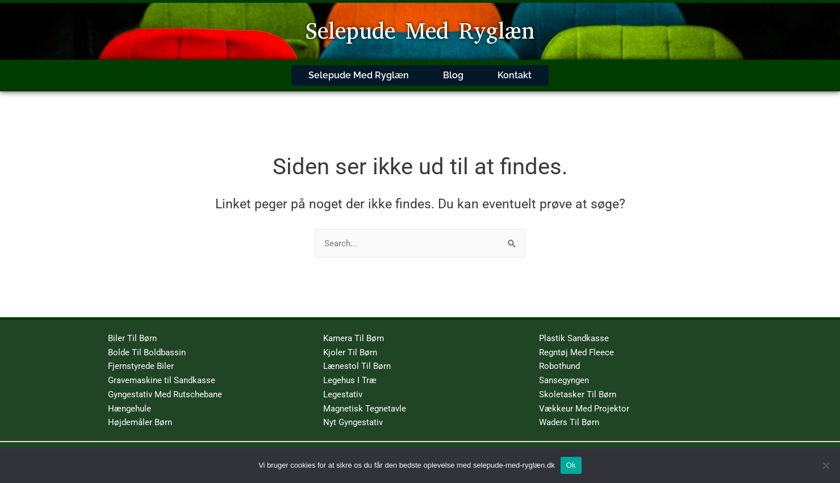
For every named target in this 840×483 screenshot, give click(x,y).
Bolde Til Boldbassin (147, 341)
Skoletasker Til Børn (577, 384)
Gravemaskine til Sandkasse (161, 369)
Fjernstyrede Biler (141, 355)
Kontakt (515, 69)
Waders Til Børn (569, 411)
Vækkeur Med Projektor (584, 397)
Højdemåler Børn (140, 411)
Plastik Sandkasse (574, 327)
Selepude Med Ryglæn (420, 31)
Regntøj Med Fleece (576, 341)
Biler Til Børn (132, 327)
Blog (453, 69)
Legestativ (342, 384)
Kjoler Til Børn (350, 341)
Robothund (559, 355)
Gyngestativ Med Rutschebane (165, 384)
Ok (571, 465)
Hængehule (129, 397)
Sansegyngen (564, 369)
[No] (825, 465)
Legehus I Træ (350, 369)
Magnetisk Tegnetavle (364, 397)
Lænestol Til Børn (357, 355)
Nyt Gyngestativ (353, 411)
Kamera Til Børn (353, 327)
